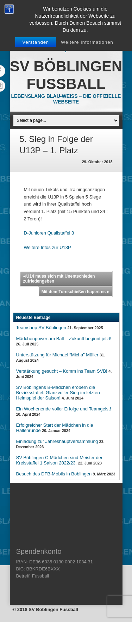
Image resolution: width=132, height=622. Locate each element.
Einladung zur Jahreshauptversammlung (57, 441)
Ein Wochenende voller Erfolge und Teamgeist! (63, 408)
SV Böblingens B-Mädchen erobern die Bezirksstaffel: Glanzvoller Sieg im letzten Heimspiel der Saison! (58, 393)
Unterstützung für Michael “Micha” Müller (57, 354)
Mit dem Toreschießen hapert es (75, 291)
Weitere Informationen (87, 42)
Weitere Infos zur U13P (47, 247)
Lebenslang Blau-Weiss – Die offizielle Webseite (66, 99)
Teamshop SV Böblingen (41, 327)
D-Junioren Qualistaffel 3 (49, 233)
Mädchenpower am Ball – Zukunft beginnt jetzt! (64, 338)
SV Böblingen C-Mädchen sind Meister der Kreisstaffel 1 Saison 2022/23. (59, 460)
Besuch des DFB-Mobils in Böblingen (54, 473)
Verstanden (35, 42)
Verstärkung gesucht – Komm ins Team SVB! (61, 371)
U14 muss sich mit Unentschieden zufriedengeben (59, 279)
